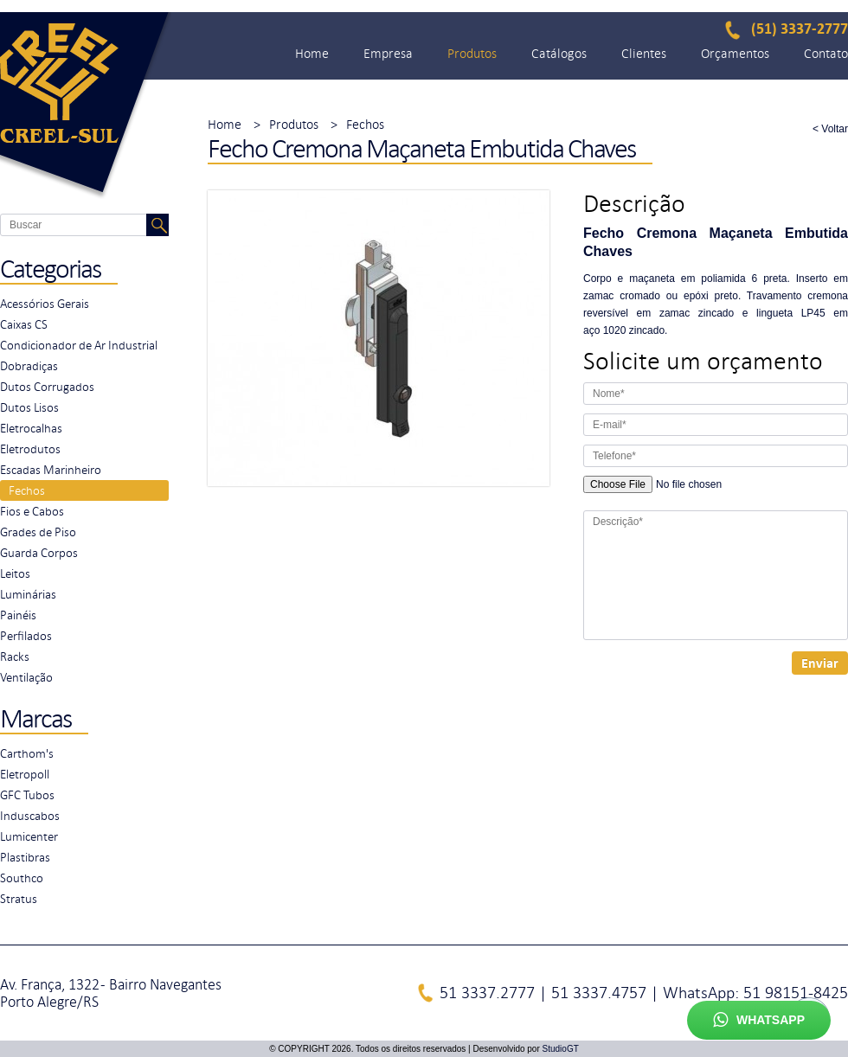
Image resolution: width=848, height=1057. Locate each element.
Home (312, 53)
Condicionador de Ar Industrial (78, 345)
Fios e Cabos (32, 511)
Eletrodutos (30, 449)
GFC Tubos (27, 795)
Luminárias (28, 594)
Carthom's (27, 753)
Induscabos (30, 815)
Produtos (472, 53)
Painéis (18, 615)
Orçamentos (735, 53)
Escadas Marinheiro (50, 469)
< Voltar (830, 129)
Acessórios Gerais (44, 303)
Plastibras (25, 857)
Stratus (18, 898)
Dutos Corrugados (47, 386)
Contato (826, 53)
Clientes (643, 53)
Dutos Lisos (29, 407)
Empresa (388, 53)
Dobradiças (29, 366)
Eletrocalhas (31, 428)
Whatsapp (759, 1020)
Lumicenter (29, 836)
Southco (21, 878)
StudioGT (561, 1049)
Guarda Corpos (39, 553)
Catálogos (559, 53)
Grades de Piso (38, 532)
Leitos (15, 573)
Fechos (27, 490)
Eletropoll (24, 774)
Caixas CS (24, 324)
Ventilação (26, 677)
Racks (14, 656)
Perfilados (26, 636)
